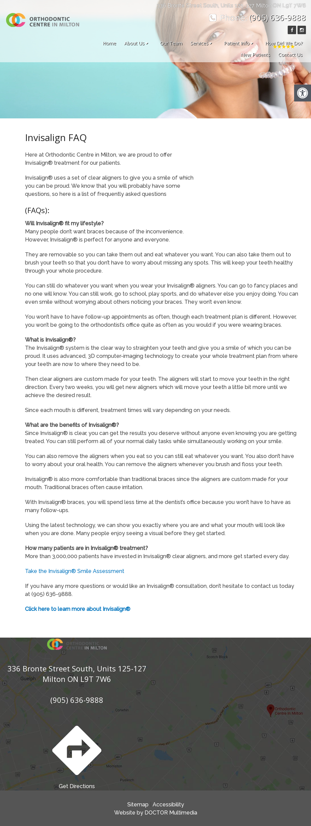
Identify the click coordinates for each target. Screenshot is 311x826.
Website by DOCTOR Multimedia (155, 812)
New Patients (255, 54)
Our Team (171, 43)
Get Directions (76, 755)
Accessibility (168, 804)
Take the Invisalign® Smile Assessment (74, 571)
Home (109, 43)
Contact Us (290, 54)
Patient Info (237, 43)
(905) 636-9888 (277, 17)
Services (199, 43)
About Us (134, 43)
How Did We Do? (284, 43)
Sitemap (138, 804)
